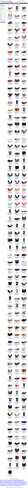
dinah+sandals (14, 481)
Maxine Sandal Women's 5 (17, 358)
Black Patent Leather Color (16, 33)
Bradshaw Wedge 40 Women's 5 (24, 148)
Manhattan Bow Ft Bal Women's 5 (17, 351)
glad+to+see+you (7, 481)
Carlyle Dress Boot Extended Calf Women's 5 (10, 170)
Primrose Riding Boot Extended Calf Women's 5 (17, 402)
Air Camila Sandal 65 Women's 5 (10, 32)
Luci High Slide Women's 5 (17, 329)
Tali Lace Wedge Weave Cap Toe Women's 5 (17, 445)
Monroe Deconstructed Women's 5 (17, 380)
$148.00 (10, 228)
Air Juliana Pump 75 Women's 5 (24, 39)
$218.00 (10, 90)
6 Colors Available (10, 265)
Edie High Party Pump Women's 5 (10, 235)
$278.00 (24, 221)
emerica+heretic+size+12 (3, 480)
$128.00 (17, 119)
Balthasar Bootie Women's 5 (17, 126)
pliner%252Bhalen (23, 481)
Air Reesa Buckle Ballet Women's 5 (16, 61)
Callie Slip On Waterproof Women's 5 (10, 162)
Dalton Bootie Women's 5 (24, 220)
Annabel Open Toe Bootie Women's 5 (10, 97)
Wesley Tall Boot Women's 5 (17, 467)
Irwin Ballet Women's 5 (17, 300)
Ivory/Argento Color (17, 417)
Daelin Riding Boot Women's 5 (10, 220)
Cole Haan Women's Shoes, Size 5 (13, 487)
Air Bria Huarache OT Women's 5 (24, 17)
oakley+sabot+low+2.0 (7, 484)
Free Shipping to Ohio (10, 12)
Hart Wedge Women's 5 (16, 278)
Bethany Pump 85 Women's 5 (24, 133)
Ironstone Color (16, 294)
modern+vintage (10, 485)
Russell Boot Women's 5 (23, 416)
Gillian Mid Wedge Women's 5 (24, 249)
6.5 (0, 12)
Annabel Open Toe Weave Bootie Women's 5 (17, 97)
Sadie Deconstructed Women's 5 (17, 431)
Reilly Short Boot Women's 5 (24, 409)
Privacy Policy (20, 487)
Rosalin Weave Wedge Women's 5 (10, 416)
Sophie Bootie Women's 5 (10, 445)
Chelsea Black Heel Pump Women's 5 (10, 177)
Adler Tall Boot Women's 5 (17, 10)
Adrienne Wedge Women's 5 (24, 10)
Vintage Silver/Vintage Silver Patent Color (11, 26)
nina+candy (24, 482)
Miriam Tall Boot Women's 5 (10, 380)
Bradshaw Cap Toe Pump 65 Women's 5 (10, 148)
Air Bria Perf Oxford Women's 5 (10, 25)
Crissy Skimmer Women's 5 (24, 213)
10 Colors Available (24, 207)
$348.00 (17, 98)
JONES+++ (1, 482)
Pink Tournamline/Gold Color (10, 62)
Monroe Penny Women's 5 (24, 380)
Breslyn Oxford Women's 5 (17, 155)
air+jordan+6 (22, 485)
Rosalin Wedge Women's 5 (17, 416)
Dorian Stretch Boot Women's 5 (17, 228)
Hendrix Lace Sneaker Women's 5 (24, 278)
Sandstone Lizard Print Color (17, 323)
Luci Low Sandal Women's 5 (24, 329)
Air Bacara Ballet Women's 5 (17, 17)
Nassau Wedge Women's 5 (17, 387)
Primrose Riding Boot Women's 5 (10, 402)
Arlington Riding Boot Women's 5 (17, 104)
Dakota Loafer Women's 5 (17, 220)
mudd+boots (10, 481)
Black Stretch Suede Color (23, 236)
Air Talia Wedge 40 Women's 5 (17, 75)
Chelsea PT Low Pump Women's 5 (10, 206)
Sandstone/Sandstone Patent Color (17, 193)
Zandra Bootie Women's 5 (10, 474)
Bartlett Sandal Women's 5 (10, 133)
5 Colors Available (17, 55)
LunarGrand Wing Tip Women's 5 (24, 336)
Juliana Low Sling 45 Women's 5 (10, 315)
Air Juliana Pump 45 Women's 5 (17, 39)
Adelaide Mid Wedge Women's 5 (10, 10)
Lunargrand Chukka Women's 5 (10, 336)
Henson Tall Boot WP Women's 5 (17, 286)
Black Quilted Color (24, 345)
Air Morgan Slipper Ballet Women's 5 (16, 54)
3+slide (26, 483)
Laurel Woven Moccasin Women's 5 (9, 329)
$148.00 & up (10, 47)
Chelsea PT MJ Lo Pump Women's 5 (16, 206)
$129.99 (17, 315)
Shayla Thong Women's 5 (24, 438)
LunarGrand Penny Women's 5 (17, 336)
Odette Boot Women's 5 (23, 387)
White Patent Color (17, 26)
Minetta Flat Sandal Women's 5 (24, 365)
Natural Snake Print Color (23, 410)
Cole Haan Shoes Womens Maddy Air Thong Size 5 (3, 22)
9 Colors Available (17, 149)
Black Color (24, 301)
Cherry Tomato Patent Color (10, 200)
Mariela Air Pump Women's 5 (10, 358)
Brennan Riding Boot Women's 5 (10, 155)
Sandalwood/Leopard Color (10, 33)
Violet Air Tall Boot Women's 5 (10, 467)
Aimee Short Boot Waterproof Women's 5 (10, 17)
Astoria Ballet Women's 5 (23, 104)
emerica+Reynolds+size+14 (4, 485)
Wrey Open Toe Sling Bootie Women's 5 (24, 467)
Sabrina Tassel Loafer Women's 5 (10, 431)
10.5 (0, 18)
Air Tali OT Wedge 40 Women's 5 (24, 68)
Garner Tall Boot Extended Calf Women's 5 (17, 249)
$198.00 (24, 294)
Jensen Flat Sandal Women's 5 (10, 307)
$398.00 (17, 105)
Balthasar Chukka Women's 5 (24, 126)
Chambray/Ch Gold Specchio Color (17, 425)
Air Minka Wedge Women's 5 (24, 46)
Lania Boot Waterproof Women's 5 (24, 315)
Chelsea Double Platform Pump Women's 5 (23, 177)
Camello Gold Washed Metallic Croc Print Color (18, 156)
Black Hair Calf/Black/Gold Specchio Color (11, 446)
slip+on (1, 483)
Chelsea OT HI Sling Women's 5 (24, 191)
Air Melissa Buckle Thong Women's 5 (17, 46)
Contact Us (18, 487)
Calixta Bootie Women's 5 (24, 155)
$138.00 (24, 90)
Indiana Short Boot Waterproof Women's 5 (24, 293)
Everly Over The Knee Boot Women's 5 (24, 242)
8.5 (0, 15)
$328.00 (24, 460)
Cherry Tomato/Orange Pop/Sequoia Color (18, 388)
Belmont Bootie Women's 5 (17, 133)
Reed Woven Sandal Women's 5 (17, 409)
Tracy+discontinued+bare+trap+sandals (11, 483)
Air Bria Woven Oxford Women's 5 (24, 25)
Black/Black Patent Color (9, 381)
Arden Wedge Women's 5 (10, 104)
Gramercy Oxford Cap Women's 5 (10, 271)
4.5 (0, 9)
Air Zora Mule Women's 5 (24, 75)
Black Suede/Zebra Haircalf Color (10, 243)
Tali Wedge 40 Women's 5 (24, 445)
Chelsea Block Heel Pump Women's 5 (17, 177)
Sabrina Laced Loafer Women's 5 (17, 424)
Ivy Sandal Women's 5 (24, 300)
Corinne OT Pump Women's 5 (17, 213)
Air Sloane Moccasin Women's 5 (10, 68)
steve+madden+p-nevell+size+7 (16, 485)
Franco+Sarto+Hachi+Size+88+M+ (19, 484)
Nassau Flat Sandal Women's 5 (10, 387)
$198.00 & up (17, 221)
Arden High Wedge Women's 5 (24, 97)
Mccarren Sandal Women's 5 (24, 358)
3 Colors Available (17, 11)
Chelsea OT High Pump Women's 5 (9, 199)
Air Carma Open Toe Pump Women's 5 (17, 32)
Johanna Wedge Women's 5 (24, 307)
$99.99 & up (24, 40)
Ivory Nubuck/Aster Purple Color (24, 265)
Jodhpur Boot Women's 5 (17, 307)
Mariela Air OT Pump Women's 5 (24, 351)
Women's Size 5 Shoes (3, 6)
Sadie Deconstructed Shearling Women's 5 (24, 431)
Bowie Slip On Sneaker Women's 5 (23, 141)
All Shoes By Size (2, 5)
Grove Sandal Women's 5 (10, 278)
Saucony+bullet (12, 484)
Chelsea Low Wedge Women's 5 (17, 191)
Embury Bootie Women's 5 (10, 242)
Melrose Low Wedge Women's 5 (10, 366)
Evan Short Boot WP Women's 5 (17, 242)
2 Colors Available (24, 26)
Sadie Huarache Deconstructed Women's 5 (10, 438)
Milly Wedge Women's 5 (16, 365)
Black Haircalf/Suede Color (10, 475)
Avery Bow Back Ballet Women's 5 (23, 119)
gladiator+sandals (2, 484)
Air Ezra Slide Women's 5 (10, 39)
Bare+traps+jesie (19, 481)
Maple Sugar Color (24, 316)
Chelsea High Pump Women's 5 (17, 184)
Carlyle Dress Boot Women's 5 (24, 162)
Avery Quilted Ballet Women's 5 (10, 126)
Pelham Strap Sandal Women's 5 (24, 395)
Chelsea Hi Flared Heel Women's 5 (10, 184)
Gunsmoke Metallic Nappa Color (24, 55)
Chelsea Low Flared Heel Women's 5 (23, 184)
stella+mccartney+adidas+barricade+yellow (18, 480)
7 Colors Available (24, 381)
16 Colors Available (17, 18)
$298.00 (10, 98)
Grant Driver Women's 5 (23, 271)
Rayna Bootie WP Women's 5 (10, 409)
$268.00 (10, 149)
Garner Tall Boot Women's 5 (10, 249)
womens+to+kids (2, 481)
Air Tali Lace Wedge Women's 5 (17, 68)
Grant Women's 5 (17, 271)
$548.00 (10, 156)
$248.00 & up (17, 148)
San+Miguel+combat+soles (10, 480)
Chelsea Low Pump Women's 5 (10, 191)
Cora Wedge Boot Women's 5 (10, 213)
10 (0, 17)
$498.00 (24, 243)
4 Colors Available (10, 48)
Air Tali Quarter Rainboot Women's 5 (10, 75)
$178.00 (10, 127)
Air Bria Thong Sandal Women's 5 (17, 25)
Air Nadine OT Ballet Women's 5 (24, 54)
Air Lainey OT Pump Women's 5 (10, 46)
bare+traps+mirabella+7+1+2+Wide (21, 483)
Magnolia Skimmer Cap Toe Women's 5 (24, 344)
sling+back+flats (4, 483)
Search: (19, 0)
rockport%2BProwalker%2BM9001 (7, 482)
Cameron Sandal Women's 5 (17, 162)
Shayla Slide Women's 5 (16, 438)
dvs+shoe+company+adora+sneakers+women (17, 482)
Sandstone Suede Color (24, 193)
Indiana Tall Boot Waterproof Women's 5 (10, 300)
